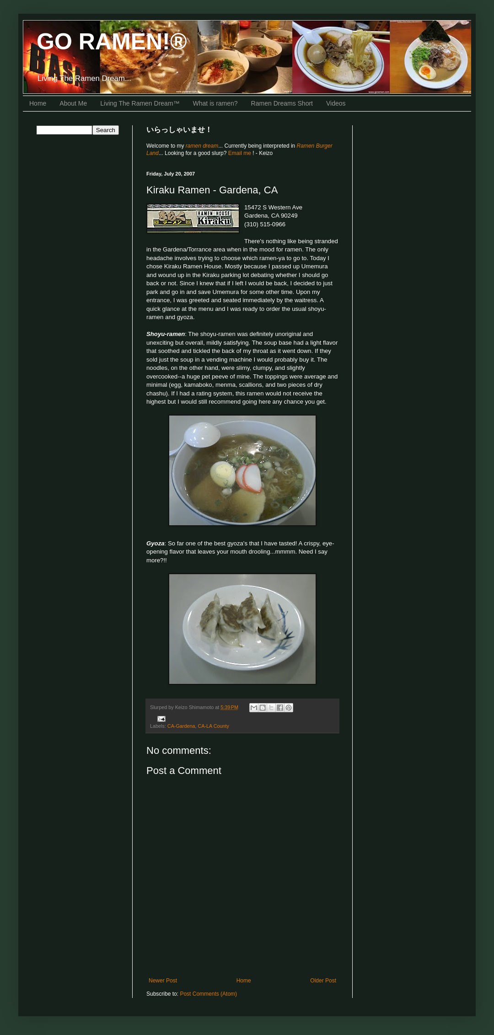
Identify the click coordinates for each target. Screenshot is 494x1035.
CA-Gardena (181, 726)
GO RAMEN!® (112, 41)
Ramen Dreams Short (282, 103)
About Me (73, 103)
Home (37, 103)
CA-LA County (213, 726)
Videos (336, 103)
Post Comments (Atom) (208, 994)
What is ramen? (215, 103)
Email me (240, 153)
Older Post (323, 980)
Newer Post (163, 980)
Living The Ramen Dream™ (139, 103)
